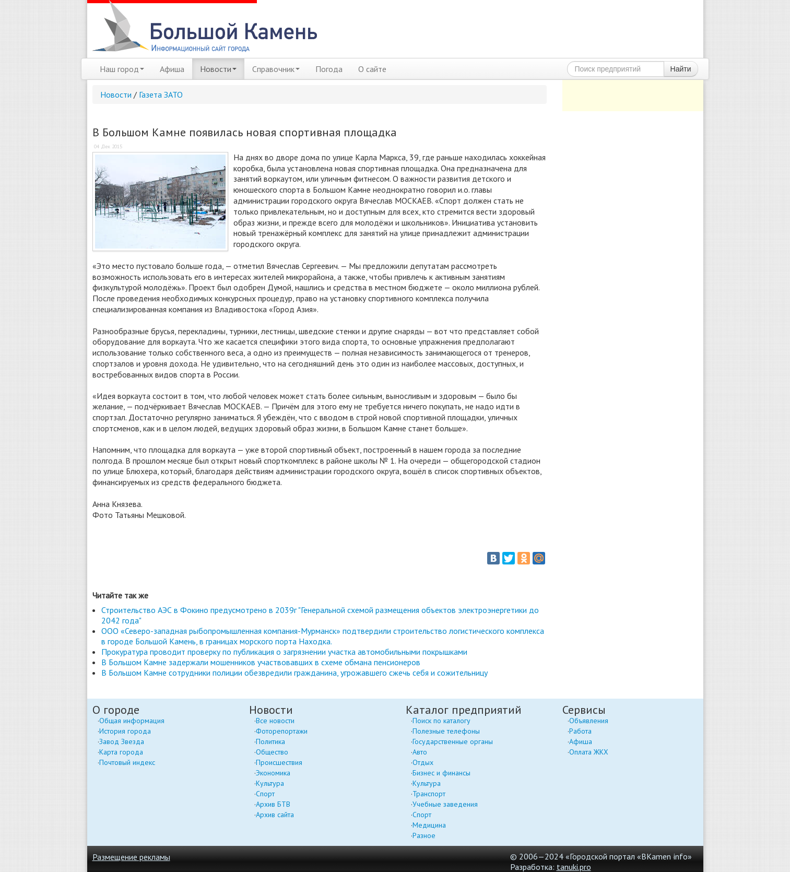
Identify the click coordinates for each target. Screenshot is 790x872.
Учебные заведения (445, 804)
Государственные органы (452, 741)
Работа (580, 731)
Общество (272, 752)
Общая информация (131, 720)
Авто (419, 752)
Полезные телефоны (446, 731)
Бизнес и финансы (441, 772)
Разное (423, 835)
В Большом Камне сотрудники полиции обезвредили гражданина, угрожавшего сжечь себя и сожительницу (294, 672)
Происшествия (279, 762)
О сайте (372, 69)
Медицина (429, 825)
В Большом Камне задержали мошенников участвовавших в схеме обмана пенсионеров (260, 662)
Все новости (275, 720)
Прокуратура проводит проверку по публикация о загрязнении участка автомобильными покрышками (284, 651)
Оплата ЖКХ (588, 752)
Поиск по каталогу (441, 720)
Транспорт (428, 793)
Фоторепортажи (282, 731)
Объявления (588, 720)
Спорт (265, 793)
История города (125, 731)
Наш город (122, 69)
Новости (218, 69)
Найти (680, 69)
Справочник (276, 69)
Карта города (121, 752)
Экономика (273, 772)
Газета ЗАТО (161, 94)
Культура (270, 783)
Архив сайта (275, 814)
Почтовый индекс (127, 762)
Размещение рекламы (131, 857)
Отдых (422, 762)
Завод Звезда (121, 741)
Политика (270, 741)
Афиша (172, 69)
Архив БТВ (273, 804)
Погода (329, 69)
